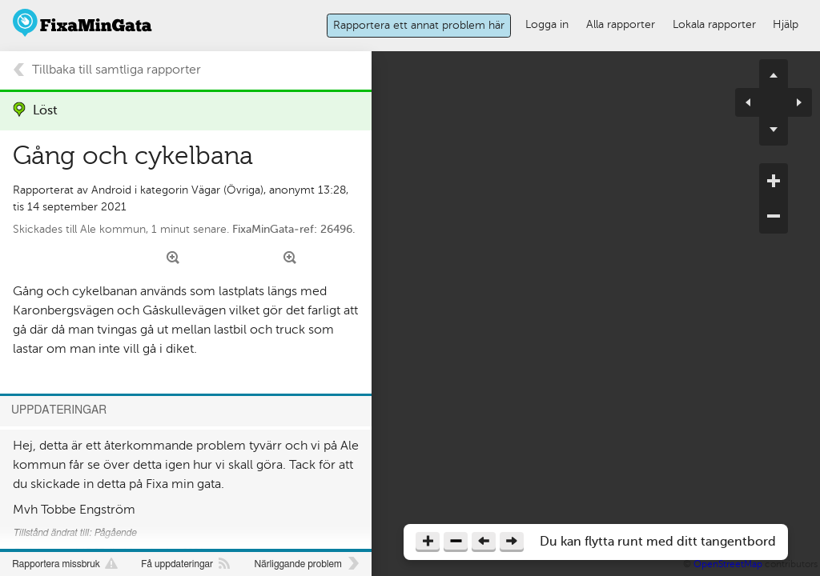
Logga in (547, 24)
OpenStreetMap (727, 564)
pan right (793, 102)
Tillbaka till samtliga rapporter (116, 69)
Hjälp (785, 24)
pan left (754, 102)
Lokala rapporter (714, 24)
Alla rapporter (620, 24)
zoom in (773, 180)
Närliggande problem (297, 564)
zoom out (773, 216)
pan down (773, 131)
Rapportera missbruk (56, 564)
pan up (773, 73)
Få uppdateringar (177, 564)
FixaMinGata (83, 23)
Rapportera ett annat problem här (418, 24)
